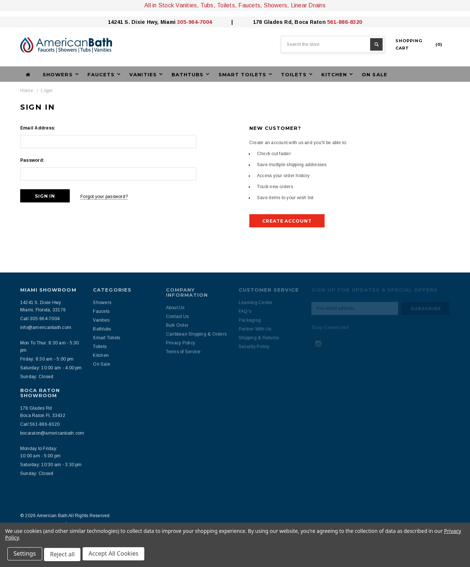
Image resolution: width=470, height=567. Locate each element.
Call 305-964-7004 (39, 318)
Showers (102, 302)
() (418, 44)
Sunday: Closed (36, 376)
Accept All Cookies (116, 555)
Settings (25, 555)
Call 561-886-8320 (39, 424)
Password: (32, 160)
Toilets (99, 346)
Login (47, 90)
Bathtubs (102, 329)
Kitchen (101, 355)
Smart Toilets (106, 337)
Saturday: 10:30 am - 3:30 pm (51, 464)
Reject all (64, 555)
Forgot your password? (107, 195)
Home (26, 90)
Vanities (101, 320)
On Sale (374, 74)
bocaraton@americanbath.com (52, 433)
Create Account (287, 221)
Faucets (101, 311)
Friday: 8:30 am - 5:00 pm (46, 359)
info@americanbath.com (45, 327)
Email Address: (37, 128)
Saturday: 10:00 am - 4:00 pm (51, 367)
